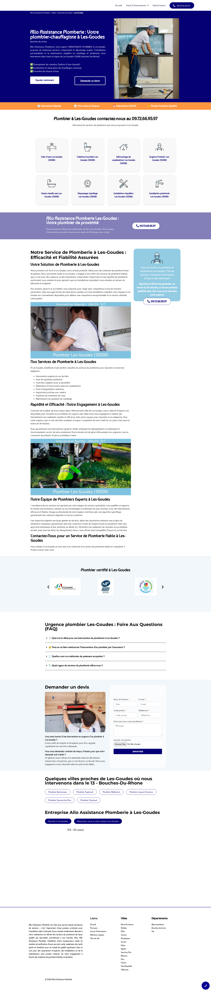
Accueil (118, 5)
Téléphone (143, 711)
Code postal (119, 711)
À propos (94, 927)
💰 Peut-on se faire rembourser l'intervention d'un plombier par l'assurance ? (86, 647)
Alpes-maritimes (158, 924)
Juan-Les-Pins (126, 950)
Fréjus (123, 943)
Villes (54, 13)
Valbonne (125, 966)
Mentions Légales (97, 934)
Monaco (124, 953)
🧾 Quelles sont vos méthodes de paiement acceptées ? (76, 656)
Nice (122, 956)
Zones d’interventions (137, 5)
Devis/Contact (159, 5)
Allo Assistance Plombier (40, 13)
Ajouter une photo (122, 740)
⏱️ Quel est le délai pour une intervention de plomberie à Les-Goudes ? (84, 638)
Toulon (123, 959)
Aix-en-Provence (127, 924)
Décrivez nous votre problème (128, 722)
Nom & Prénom (121, 700)
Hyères (123, 946)
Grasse (123, 940)
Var (153, 930)
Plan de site (94, 937)
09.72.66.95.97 (144, 118)
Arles (123, 930)
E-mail (141, 700)
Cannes (123, 934)
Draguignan (125, 937)
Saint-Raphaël (126, 963)
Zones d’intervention (98, 930)
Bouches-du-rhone (65, 13)
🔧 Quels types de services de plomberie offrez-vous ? (75, 665)
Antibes (124, 927)
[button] (48, 587)
